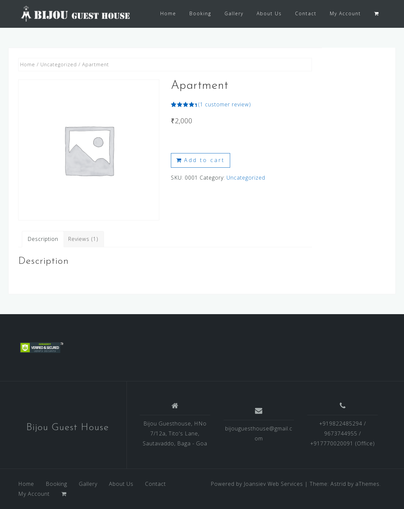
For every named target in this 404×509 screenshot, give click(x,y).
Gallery (234, 13)
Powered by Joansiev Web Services (257, 483)
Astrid (338, 483)
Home (168, 13)
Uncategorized (58, 64)
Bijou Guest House (67, 428)
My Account (345, 13)
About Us (269, 13)
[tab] (43, 239)
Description (42, 239)
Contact (306, 13)
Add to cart (204, 160)
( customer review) (224, 104)
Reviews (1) (83, 239)
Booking (200, 13)
